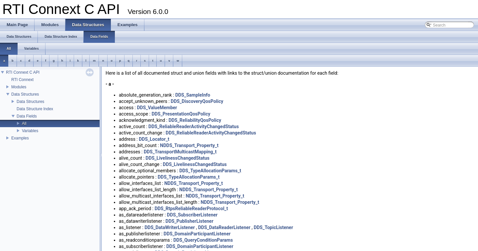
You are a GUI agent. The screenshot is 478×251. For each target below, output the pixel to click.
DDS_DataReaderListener (224, 227)
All (24, 123)
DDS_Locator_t (154, 139)
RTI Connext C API (23, 72)
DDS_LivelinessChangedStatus (178, 158)
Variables (30, 130)
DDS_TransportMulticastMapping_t (180, 151)
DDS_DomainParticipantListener (197, 233)
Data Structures (25, 94)
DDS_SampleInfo (192, 95)
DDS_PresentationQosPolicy (181, 114)
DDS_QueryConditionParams (203, 240)
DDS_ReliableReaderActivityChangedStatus (193, 126)
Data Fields (27, 116)
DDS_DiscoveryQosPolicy (197, 101)
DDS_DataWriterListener (169, 227)
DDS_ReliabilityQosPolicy (195, 120)
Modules (18, 87)
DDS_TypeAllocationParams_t (210, 170)
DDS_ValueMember (157, 107)
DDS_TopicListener (273, 227)
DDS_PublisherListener (189, 221)
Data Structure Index (35, 109)
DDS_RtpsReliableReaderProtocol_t (191, 208)
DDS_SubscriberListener (192, 214)
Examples (20, 138)
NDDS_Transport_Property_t (189, 145)
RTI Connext (22, 79)
